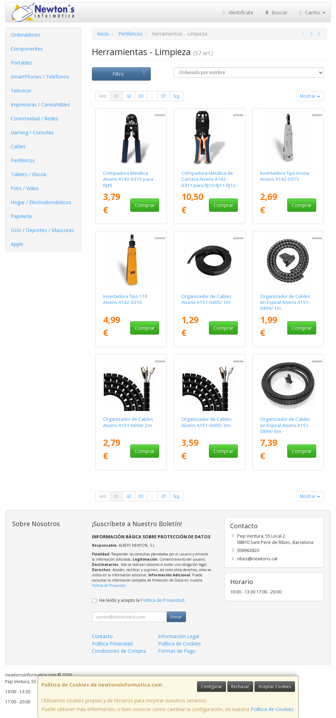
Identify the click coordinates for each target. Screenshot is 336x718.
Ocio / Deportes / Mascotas (42, 230)
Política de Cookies (272, 709)
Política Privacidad (112, 643)
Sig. (176, 96)
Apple (17, 244)
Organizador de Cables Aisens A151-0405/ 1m (206, 299)
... (152, 96)
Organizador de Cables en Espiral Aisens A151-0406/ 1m (285, 302)
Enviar (176, 617)
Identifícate (237, 12)
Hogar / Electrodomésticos (41, 202)
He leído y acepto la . (142, 600)
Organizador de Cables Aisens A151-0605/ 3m (206, 422)
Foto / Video (25, 188)
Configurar (211, 686)
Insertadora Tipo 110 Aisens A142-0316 (125, 299)
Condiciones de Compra (119, 651)
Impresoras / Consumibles (40, 104)
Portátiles (21, 62)
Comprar (145, 205)
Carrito (312, 12)
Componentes (27, 48)
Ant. (103, 96)
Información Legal (178, 636)
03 (141, 96)
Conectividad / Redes (34, 118)
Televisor (21, 90)
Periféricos (23, 160)
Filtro (129, 73)
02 (128, 96)
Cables (18, 146)
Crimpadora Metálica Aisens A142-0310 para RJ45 (128, 179)
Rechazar (240, 686)
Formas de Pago (177, 651)
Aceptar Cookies (274, 686)
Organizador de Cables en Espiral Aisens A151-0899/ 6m (285, 425)
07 (163, 96)
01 (116, 96)
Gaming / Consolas (32, 132)
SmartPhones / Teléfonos (40, 76)
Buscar (275, 12)
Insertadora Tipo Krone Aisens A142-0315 (284, 176)
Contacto (102, 636)
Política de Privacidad (109, 585)
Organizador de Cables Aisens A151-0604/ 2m (128, 422)
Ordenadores (25, 34)
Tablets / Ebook (28, 174)
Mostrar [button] (310, 96)
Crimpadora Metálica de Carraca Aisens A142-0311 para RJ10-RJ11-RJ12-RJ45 (209, 182)
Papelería (21, 216)
